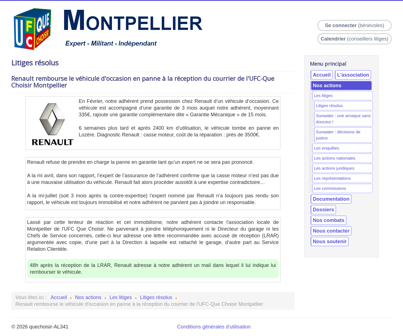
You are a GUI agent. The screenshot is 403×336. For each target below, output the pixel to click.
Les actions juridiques (334, 168)
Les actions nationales (334, 158)
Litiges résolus (329, 105)
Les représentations (332, 178)
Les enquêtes (326, 148)
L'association (353, 75)
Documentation (331, 199)
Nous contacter (331, 231)
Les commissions (330, 188)
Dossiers (323, 209)
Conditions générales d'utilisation (214, 327)
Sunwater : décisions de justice (338, 134)
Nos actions (327, 85)
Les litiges (323, 95)
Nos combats (329, 220)
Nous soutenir (330, 241)
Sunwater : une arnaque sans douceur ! (343, 118)
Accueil (322, 75)
